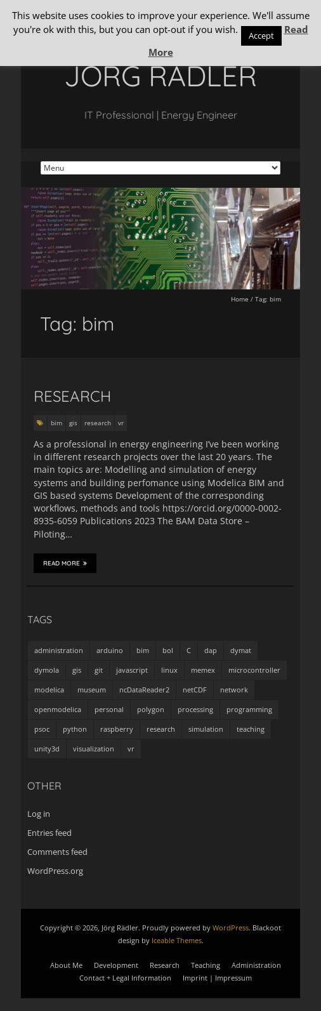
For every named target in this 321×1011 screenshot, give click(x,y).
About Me (66, 965)
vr (121, 422)
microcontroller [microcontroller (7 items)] (254, 670)
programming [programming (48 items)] (249, 709)
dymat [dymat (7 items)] (240, 650)
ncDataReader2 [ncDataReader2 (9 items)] (144, 689)
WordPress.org (55, 870)
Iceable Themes (177, 940)
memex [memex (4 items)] (203, 670)
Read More (65, 563)
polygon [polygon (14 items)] (150, 709)
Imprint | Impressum (217, 977)
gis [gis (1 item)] (76, 670)
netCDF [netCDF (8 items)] (195, 689)
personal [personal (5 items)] (109, 709)
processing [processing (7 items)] (195, 709)
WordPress (231, 927)
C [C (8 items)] (189, 650)
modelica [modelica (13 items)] (49, 689)
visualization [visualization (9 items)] (93, 748)
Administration (256, 965)
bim (56, 422)
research (97, 422)
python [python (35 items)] (75, 729)
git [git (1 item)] (99, 670)
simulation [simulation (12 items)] (205, 729)
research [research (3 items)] (161, 729)
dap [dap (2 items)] (210, 650)
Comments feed (57, 851)
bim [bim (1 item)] (142, 650)
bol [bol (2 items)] (167, 650)
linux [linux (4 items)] (169, 670)
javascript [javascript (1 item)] (132, 670)
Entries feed (49, 832)
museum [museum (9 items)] (91, 689)
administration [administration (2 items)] (58, 650)
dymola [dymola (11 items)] (46, 670)
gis (73, 422)
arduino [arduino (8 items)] (109, 650)
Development (116, 965)
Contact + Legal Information (125, 977)
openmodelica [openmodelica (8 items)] (57, 709)
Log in (38, 813)
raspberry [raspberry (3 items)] (116, 729)
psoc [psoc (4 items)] (41, 729)
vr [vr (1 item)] (131, 748)
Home (240, 298)
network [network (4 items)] (234, 689)
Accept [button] (261, 35)
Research (72, 396)
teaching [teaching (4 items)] (251, 729)
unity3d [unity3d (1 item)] (47, 748)
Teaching (205, 965)
